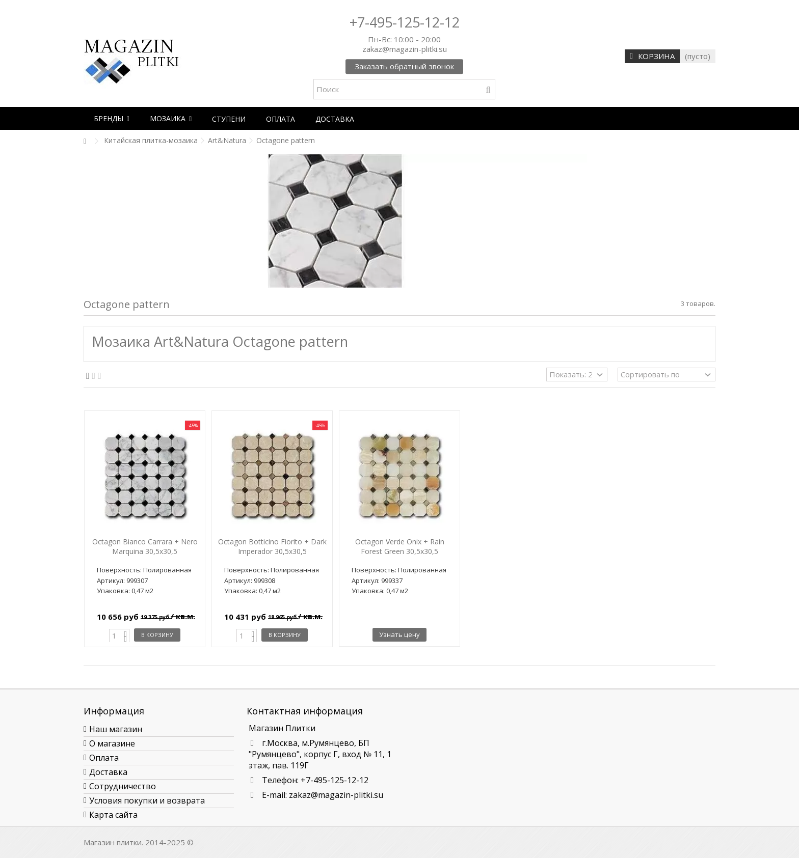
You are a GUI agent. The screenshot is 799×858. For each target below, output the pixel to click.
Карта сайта (113, 815)
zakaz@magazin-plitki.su (336, 794)
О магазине (112, 743)
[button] (112, 118)
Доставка (108, 772)
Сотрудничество (122, 786)
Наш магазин (115, 729)
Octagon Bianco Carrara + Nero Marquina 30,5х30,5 (145, 546)
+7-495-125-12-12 (405, 22)
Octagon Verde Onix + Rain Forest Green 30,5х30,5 (399, 546)
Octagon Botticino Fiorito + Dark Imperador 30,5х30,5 (272, 546)
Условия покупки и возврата (147, 800)
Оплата (104, 758)
